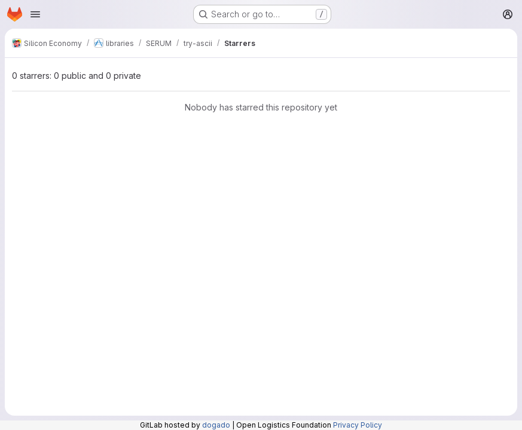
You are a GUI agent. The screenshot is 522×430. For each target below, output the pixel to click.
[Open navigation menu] (35, 14)
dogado (216, 424)
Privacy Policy (357, 424)
